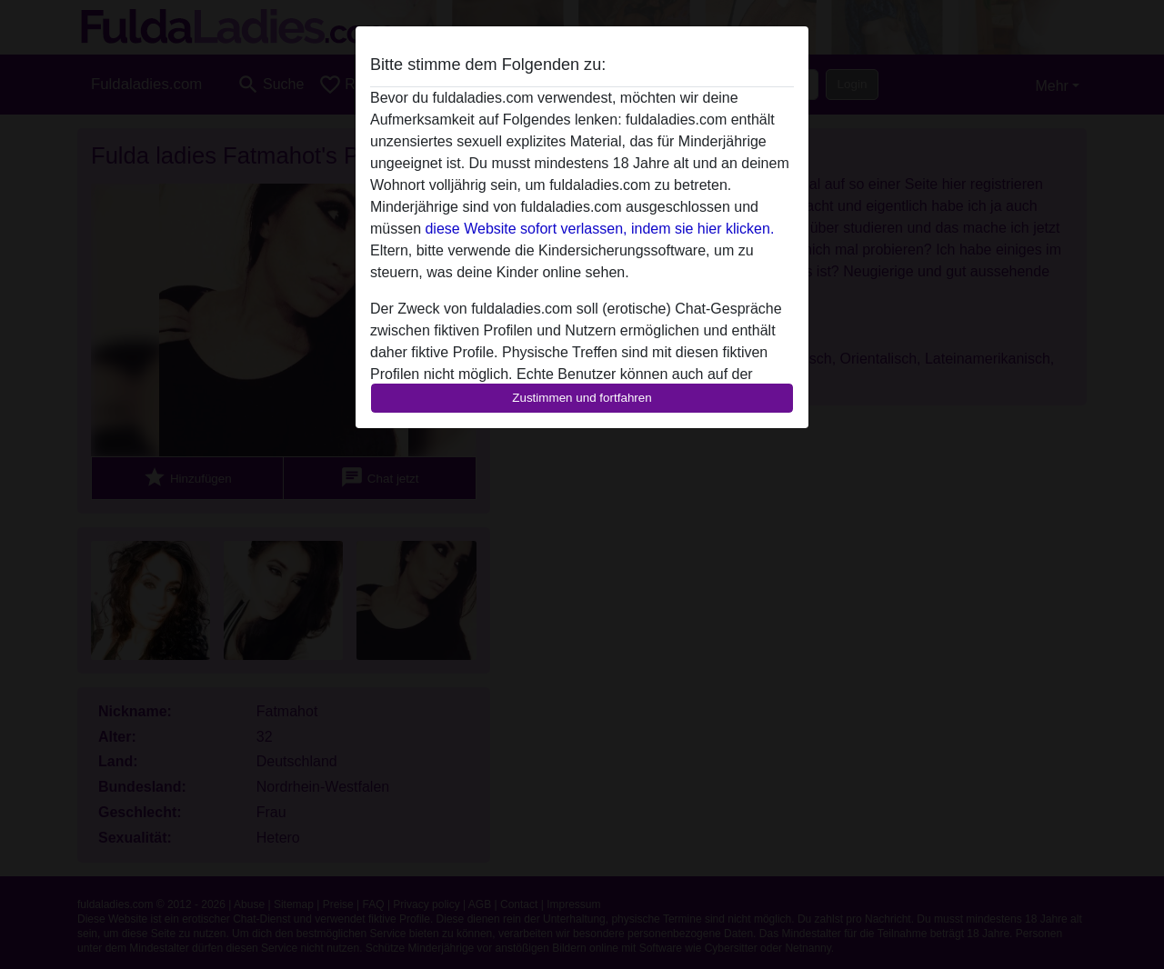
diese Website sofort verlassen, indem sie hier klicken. (599, 228)
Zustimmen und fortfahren (582, 398)
